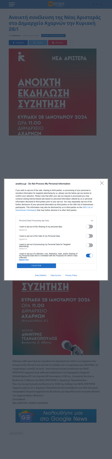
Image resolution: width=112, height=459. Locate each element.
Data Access (56, 275)
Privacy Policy (71, 275)
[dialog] (56, 229)
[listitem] (56, 220)
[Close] (102, 183)
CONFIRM (36, 266)
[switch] (89, 226)
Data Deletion (40, 275)
